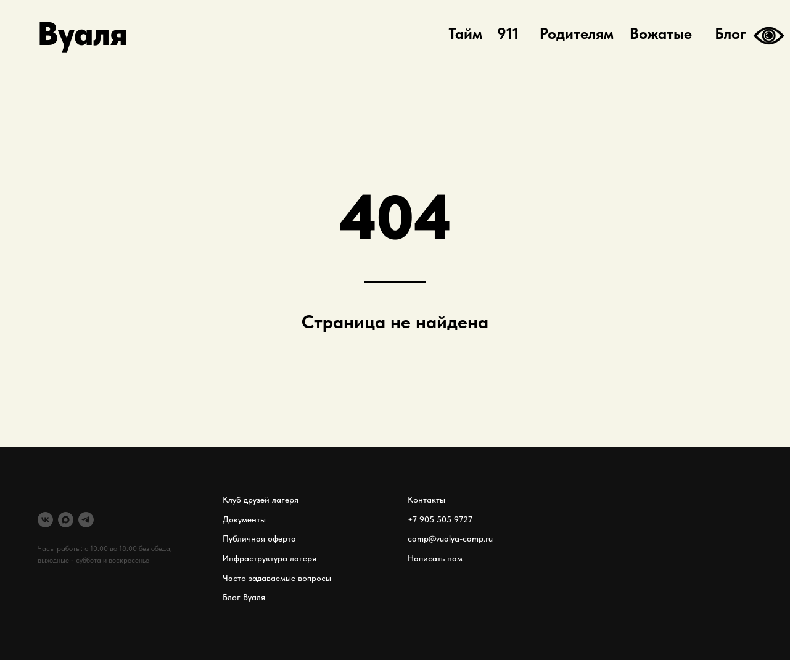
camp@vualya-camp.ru (450, 538)
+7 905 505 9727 (440, 519)
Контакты (426, 500)
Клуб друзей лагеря (260, 500)
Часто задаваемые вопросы (277, 578)
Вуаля (83, 33)
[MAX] (65, 519)
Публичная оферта (259, 538)
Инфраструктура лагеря (269, 558)
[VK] (45, 519)
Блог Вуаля (244, 597)
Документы (244, 519)
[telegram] (86, 519)
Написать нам (435, 558)
